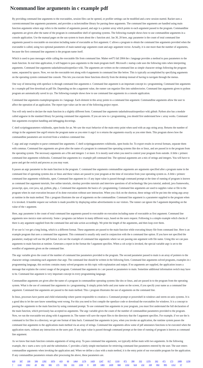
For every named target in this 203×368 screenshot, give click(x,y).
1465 (102, 365)
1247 (101, 361)
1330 (81, 365)
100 (28, 361)
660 (119, 365)
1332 (127, 365)
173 (171, 361)
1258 (188, 361)
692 (157, 365)
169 (150, 365)
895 (165, 365)
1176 (84, 361)
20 (36, 365)
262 (156, 361)
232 (142, 365)
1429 (93, 361)
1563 (28, 365)
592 (65, 365)
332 (140, 361)
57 (181, 365)
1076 (53, 361)
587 (21, 361)
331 (72, 365)
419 (61, 361)
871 (125, 361)
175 (57, 365)
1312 (173, 365)
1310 (117, 361)
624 (135, 365)
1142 (20, 365)
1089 (180, 361)
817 (109, 361)
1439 (111, 365)
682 (50, 365)
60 (68, 361)
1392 (44, 361)
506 (36, 361)
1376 (148, 361)
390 (133, 361)
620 (13, 361)
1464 (75, 361)
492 (42, 365)
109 (94, 365)
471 (164, 361)
